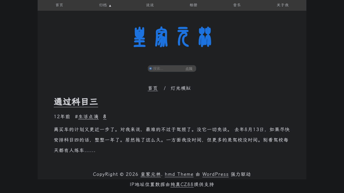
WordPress (215, 174)
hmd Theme (179, 174)
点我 (188, 69)
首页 (153, 88)
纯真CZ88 (182, 184)
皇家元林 (172, 37)
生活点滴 (88, 116)
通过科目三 (76, 102)
